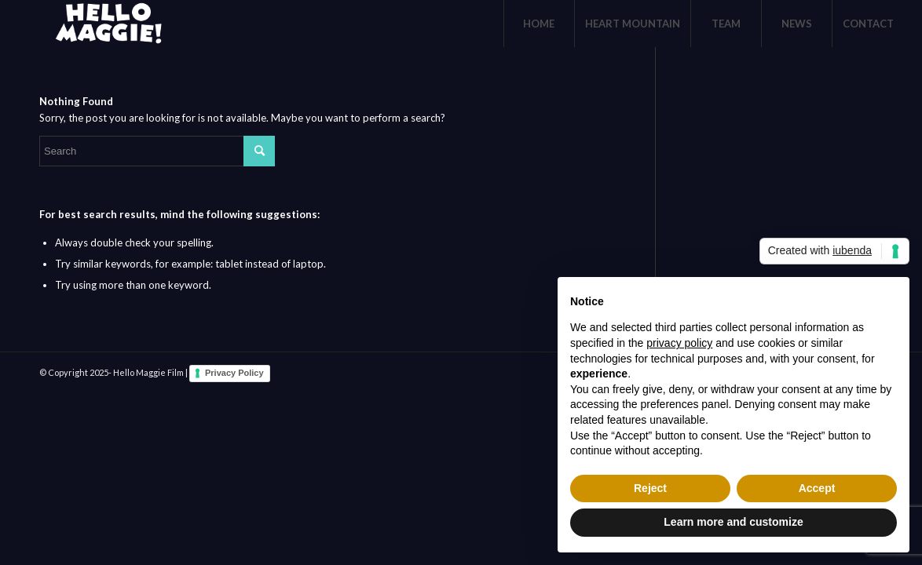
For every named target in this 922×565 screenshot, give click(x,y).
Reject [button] (650, 488)
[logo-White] (106, 23)
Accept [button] (817, 488)
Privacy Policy (234, 372)
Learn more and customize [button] (733, 522)
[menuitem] (538, 23)
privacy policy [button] (679, 343)
